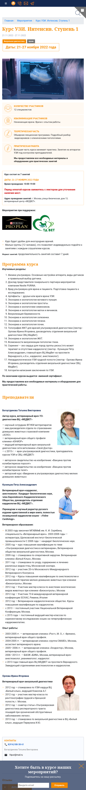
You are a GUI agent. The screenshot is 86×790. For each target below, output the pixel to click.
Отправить (59, 785)
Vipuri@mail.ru (16, 755)
